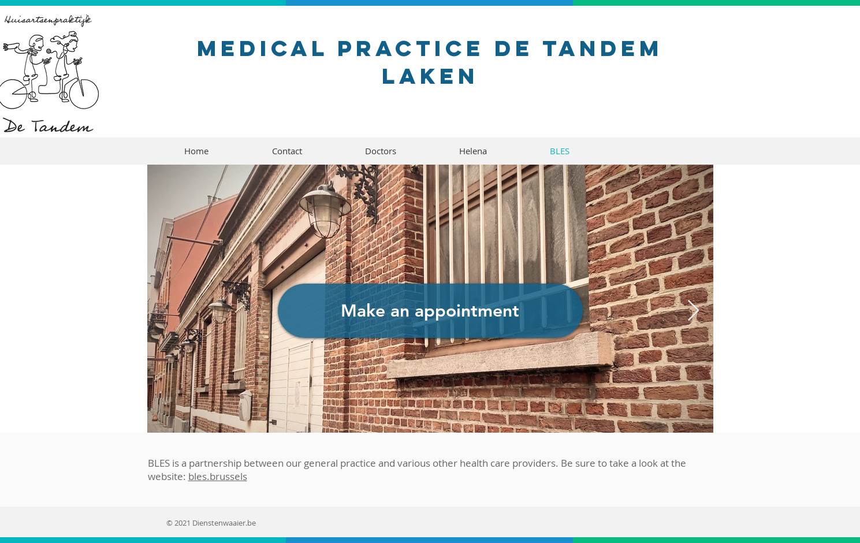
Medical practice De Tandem (430, 48)
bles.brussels (217, 476)
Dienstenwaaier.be (224, 523)
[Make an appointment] (430, 311)
